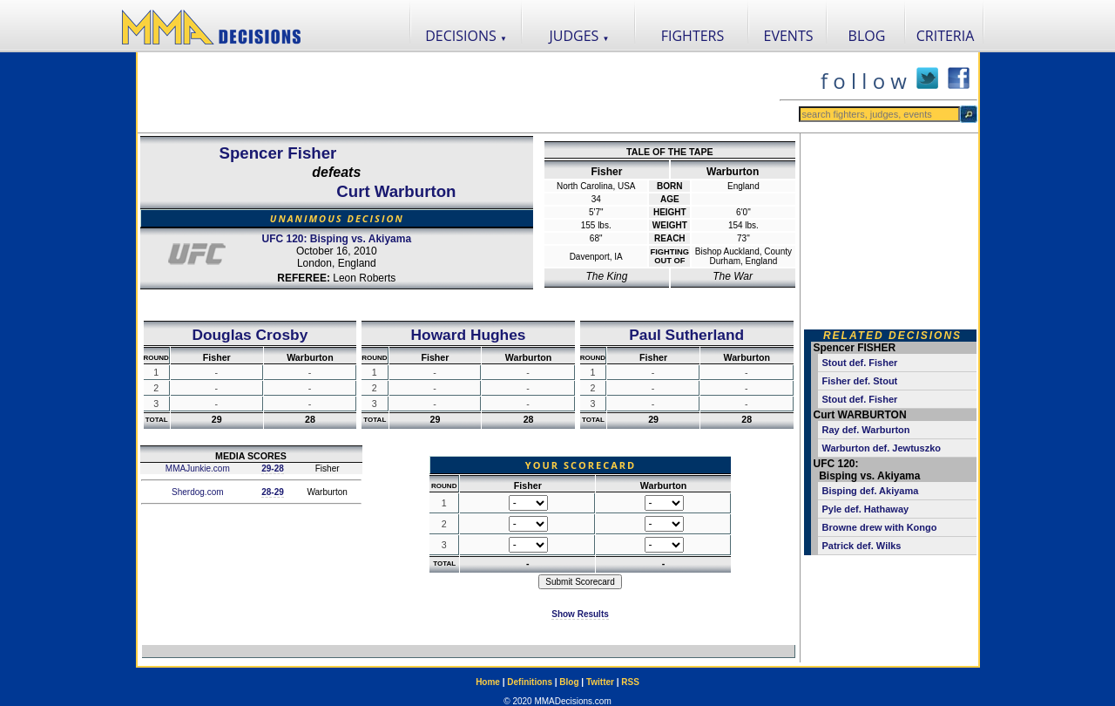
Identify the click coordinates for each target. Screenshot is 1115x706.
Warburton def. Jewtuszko (882, 448)
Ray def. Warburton (866, 429)
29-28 (272, 468)
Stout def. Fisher (860, 362)
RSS (630, 682)
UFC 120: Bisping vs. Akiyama (336, 239)
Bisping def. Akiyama (870, 490)
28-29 (272, 492)
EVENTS (789, 35)
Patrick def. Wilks (862, 545)
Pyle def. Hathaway (865, 509)
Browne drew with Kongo (879, 527)
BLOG (867, 35)
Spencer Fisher (278, 153)
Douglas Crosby (249, 334)
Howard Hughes (468, 334)
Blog (568, 682)
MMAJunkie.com (196, 468)
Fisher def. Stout (860, 381)
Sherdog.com (196, 492)
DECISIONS (466, 35)
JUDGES (580, 35)
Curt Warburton (396, 191)
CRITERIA (945, 35)
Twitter (600, 682)
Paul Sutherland (686, 334)
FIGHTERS (693, 35)
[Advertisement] (458, 92)
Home (488, 682)
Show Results (580, 614)
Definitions (529, 682)
